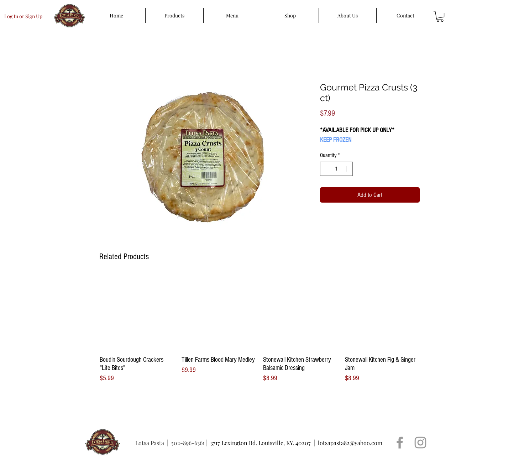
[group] (259, 329)
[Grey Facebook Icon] (400, 442)
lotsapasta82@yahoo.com (350, 442)
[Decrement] (326, 169)
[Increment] (347, 169)
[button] (440, 16)
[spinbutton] (336, 169)
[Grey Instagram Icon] (420, 442)
